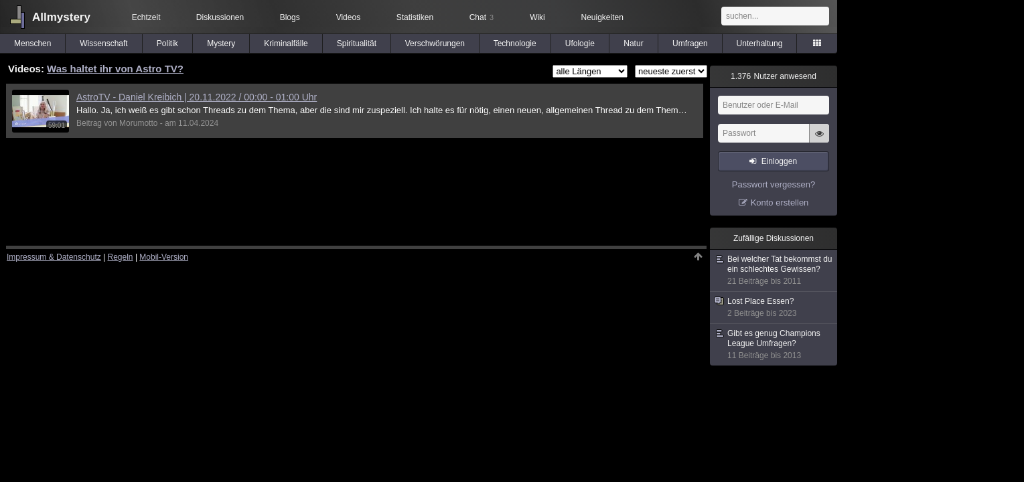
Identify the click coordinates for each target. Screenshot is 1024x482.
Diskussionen (220, 17)
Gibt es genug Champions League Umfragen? (774, 345)
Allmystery (61, 17)
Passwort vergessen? (773, 184)
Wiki (537, 17)
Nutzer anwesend (773, 76)
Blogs (290, 17)
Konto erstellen (780, 202)
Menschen (32, 43)
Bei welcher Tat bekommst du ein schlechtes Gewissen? (774, 270)
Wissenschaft (103, 43)
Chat (481, 17)
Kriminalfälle (285, 43)
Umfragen (690, 43)
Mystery (221, 43)
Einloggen (779, 161)
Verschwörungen (435, 43)
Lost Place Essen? (774, 308)
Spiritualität (356, 43)
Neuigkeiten (602, 17)
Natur (633, 43)
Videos (348, 17)
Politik (167, 43)
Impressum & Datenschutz (54, 257)
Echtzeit (146, 17)
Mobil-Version (163, 257)
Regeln (120, 257)
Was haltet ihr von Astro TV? (115, 68)
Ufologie (580, 43)
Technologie (515, 43)
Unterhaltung (760, 43)
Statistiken (414, 17)
